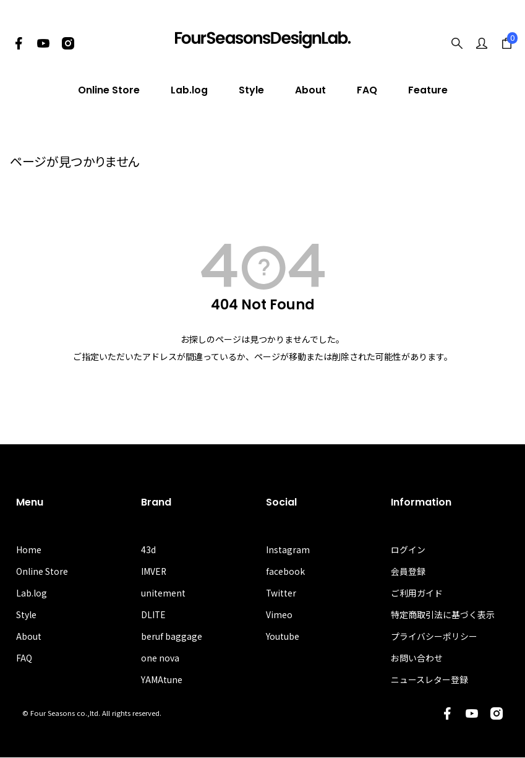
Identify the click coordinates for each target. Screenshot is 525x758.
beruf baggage (171, 637)
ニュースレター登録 (429, 680)
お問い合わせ (417, 658)
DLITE (153, 615)
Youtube (282, 637)
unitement (163, 593)
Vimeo (279, 615)
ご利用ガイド (417, 593)
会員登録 (408, 572)
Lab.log (189, 90)
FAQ (367, 90)
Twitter (281, 593)
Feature (428, 90)
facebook (285, 572)
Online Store (109, 90)
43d (148, 549)
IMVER (154, 572)
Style (251, 90)
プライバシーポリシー (434, 637)
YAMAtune (161, 680)
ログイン (408, 549)
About (310, 90)
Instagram (288, 549)
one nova (160, 658)
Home (28, 549)
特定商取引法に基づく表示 (443, 615)
